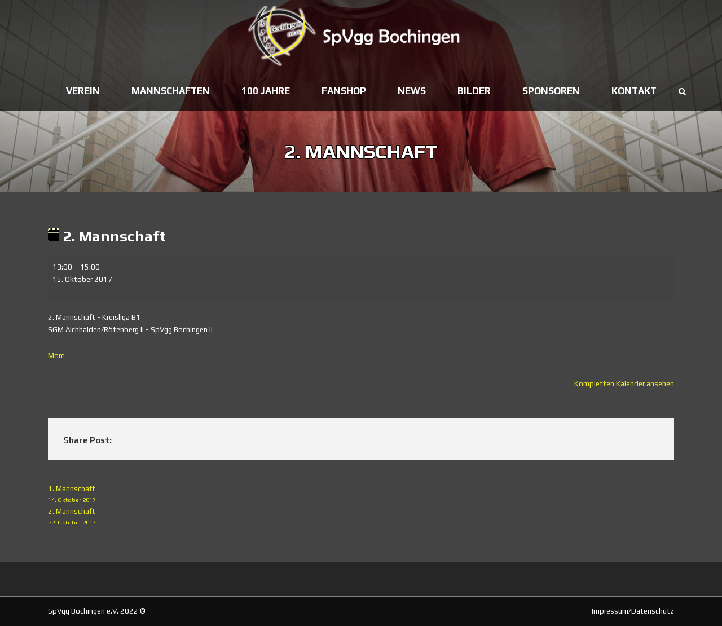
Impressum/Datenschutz (633, 611)
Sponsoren (551, 90)
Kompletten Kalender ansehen (624, 384)
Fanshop (344, 90)
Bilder (474, 90)
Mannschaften (170, 90)
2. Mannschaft (361, 517)
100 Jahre (265, 90)
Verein (83, 90)
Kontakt (634, 90)
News (412, 90)
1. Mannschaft (361, 494)
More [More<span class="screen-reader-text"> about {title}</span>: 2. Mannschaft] (56, 355)
